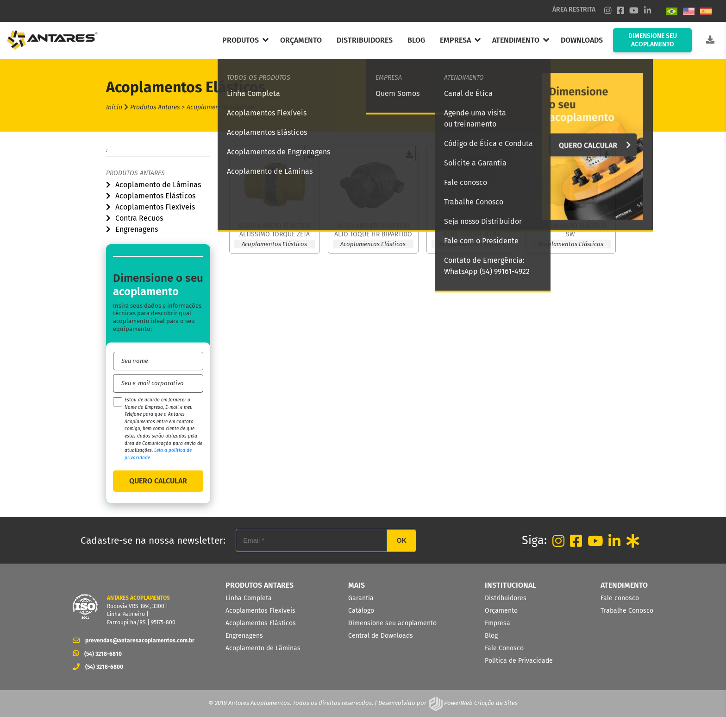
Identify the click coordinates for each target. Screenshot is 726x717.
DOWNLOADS (582, 40)
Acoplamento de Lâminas (158, 184)
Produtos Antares (135, 173)
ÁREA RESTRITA (573, 9)
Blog (491, 636)
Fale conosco (620, 598)
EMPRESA (455, 40)
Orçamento (501, 611)
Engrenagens (136, 229)
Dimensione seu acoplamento (392, 623)
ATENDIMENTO (515, 40)
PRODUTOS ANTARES (259, 585)
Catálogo (361, 611)
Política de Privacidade (519, 661)
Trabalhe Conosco (627, 611)
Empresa (497, 623)
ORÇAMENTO (301, 40)
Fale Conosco (504, 648)
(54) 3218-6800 (98, 667)
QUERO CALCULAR (158, 480)
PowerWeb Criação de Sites (480, 702)
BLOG (416, 40)
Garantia (361, 598)
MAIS (356, 585)
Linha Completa (248, 598)
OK (401, 540)
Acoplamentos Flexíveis (155, 207)
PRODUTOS (240, 40)
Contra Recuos (139, 218)
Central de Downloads (380, 636)
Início (114, 107)
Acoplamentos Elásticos (155, 195)
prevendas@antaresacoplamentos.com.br (130, 640)
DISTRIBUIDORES (365, 40)
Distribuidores (505, 598)
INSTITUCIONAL (510, 585)
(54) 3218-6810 (97, 654)
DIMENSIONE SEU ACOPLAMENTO (652, 40)
